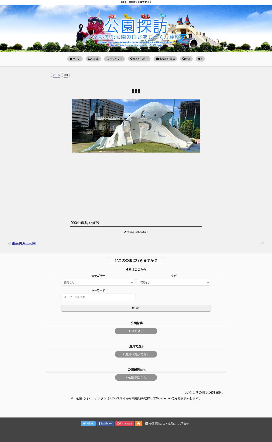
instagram (124, 423)
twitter (88, 423)
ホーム (75, 58)
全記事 (93, 58)
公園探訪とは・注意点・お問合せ (167, 423)
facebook (105, 423)
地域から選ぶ (165, 58)
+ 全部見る (136, 331)
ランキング (114, 58)
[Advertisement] (136, 185)
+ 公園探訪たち (136, 377)
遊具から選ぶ (139, 58)
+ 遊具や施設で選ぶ (136, 354)
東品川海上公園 (24, 243)
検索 (186, 58)
